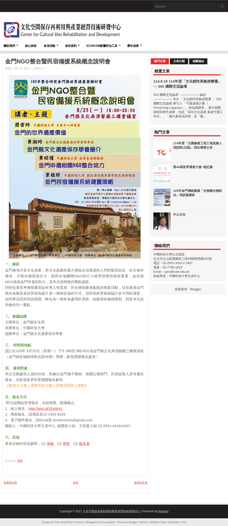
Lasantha (109, 522)
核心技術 (30, 46)
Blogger (195, 289)
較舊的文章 (140, 482)
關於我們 (12, 44)
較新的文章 (10, 482)
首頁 (75, 482)
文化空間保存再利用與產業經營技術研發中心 (111, 511)
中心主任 (179, 214)
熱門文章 (160, 61)
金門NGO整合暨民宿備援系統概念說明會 (57, 61)
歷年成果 (136, 44)
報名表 (84, 443)
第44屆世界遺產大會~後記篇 (193, 167)
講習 (20, 460)
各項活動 (52, 44)
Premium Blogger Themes (132, 522)
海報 (50, 443)
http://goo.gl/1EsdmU (45, 408)
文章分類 (179, 61)
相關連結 (198, 61)
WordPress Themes (72, 522)
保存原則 (74, 44)
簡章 (66, 443)
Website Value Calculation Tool (168, 522)
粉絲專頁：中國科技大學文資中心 (176, 276)
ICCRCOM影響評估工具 (105, 44)
